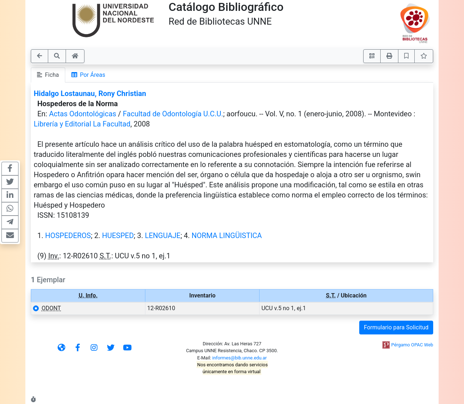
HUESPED (118, 235)
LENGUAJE (163, 235)
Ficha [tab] (48, 74)
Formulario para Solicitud (396, 327)
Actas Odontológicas (82, 113)
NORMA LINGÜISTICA (227, 235)
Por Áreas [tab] (88, 74)
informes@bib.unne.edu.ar (239, 358)
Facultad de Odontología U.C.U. (173, 113)
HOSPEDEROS (68, 235)
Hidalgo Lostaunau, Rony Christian (90, 93)
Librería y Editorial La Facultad (82, 124)
